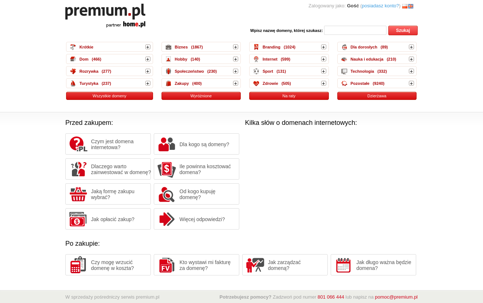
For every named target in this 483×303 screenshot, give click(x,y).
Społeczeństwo (189, 71)
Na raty (288, 96)
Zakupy (182, 83)
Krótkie (86, 47)
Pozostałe (360, 83)
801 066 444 (330, 297)
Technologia (362, 71)
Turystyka (88, 83)
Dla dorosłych (364, 47)
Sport (267, 71)
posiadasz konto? (380, 5)
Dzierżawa (376, 96)
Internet (269, 59)
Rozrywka (88, 71)
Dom (83, 59)
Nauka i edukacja (367, 59)
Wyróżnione (201, 96)
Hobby (181, 59)
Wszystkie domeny (109, 96)
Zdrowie (270, 83)
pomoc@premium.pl (396, 297)
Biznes (181, 47)
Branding (271, 47)
